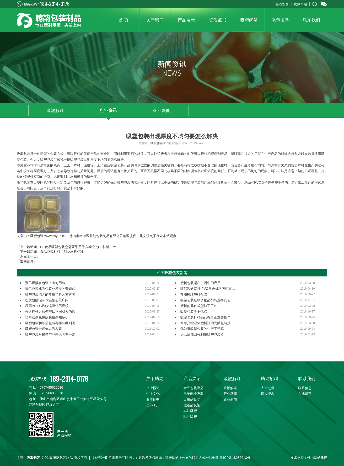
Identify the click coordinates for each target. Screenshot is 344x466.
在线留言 (282, 4)
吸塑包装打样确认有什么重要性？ (205, 317)
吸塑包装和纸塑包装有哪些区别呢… (52, 323)
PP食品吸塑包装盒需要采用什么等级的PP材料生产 (78, 247)
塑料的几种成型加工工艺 (198, 306)
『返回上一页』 (28, 256)
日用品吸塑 (191, 399)
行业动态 (230, 394)
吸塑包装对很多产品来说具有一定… (52, 334)
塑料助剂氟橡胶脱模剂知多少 (47, 317)
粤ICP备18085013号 (235, 458)
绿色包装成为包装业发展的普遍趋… (52, 289)
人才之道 (267, 388)
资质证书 (153, 399)
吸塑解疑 (55, 110)
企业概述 (153, 388)
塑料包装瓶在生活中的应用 (200, 283)
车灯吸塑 (190, 411)
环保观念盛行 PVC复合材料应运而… (207, 289)
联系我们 (306, 378)
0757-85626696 (51, 387)
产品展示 (192, 378)
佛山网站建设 (317, 458)
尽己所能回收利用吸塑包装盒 (202, 334)
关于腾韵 (154, 378)
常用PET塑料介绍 (193, 294)
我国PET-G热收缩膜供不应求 (47, 306)
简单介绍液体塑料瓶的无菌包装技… (207, 323)
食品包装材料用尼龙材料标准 (62, 252)
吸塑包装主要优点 (193, 311)
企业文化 (153, 394)
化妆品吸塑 (191, 405)
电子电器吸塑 (193, 394)
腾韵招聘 (269, 378)
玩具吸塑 (190, 416)
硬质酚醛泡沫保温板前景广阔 (47, 300)
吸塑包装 (156, 143)
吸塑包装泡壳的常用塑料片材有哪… (52, 294)
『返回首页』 (27, 261)
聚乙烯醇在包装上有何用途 (45, 283)
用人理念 (267, 394)
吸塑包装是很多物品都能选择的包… (207, 300)
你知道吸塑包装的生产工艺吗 (202, 329)
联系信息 (305, 388)
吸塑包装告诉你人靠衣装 (43, 329)
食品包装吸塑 (193, 388)
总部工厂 (153, 405)
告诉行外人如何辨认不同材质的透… (52, 311)
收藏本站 (300, 4)
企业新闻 (161, 110)
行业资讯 (108, 110)
